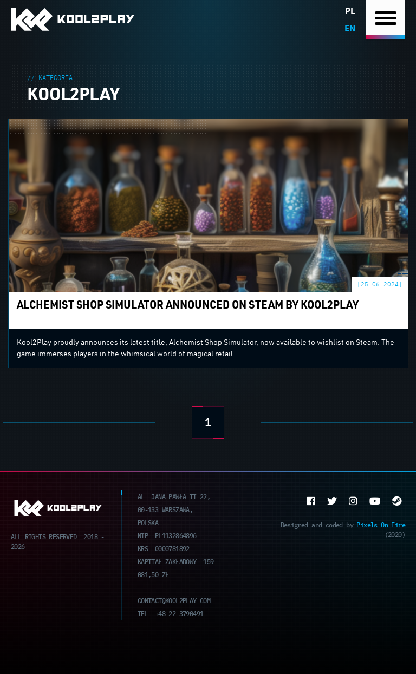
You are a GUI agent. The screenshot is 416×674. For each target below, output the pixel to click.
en (349, 28)
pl (350, 10)
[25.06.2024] (379, 284)
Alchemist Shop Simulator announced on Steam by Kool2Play (124, 125)
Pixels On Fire (380, 524)
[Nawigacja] (386, 19)
